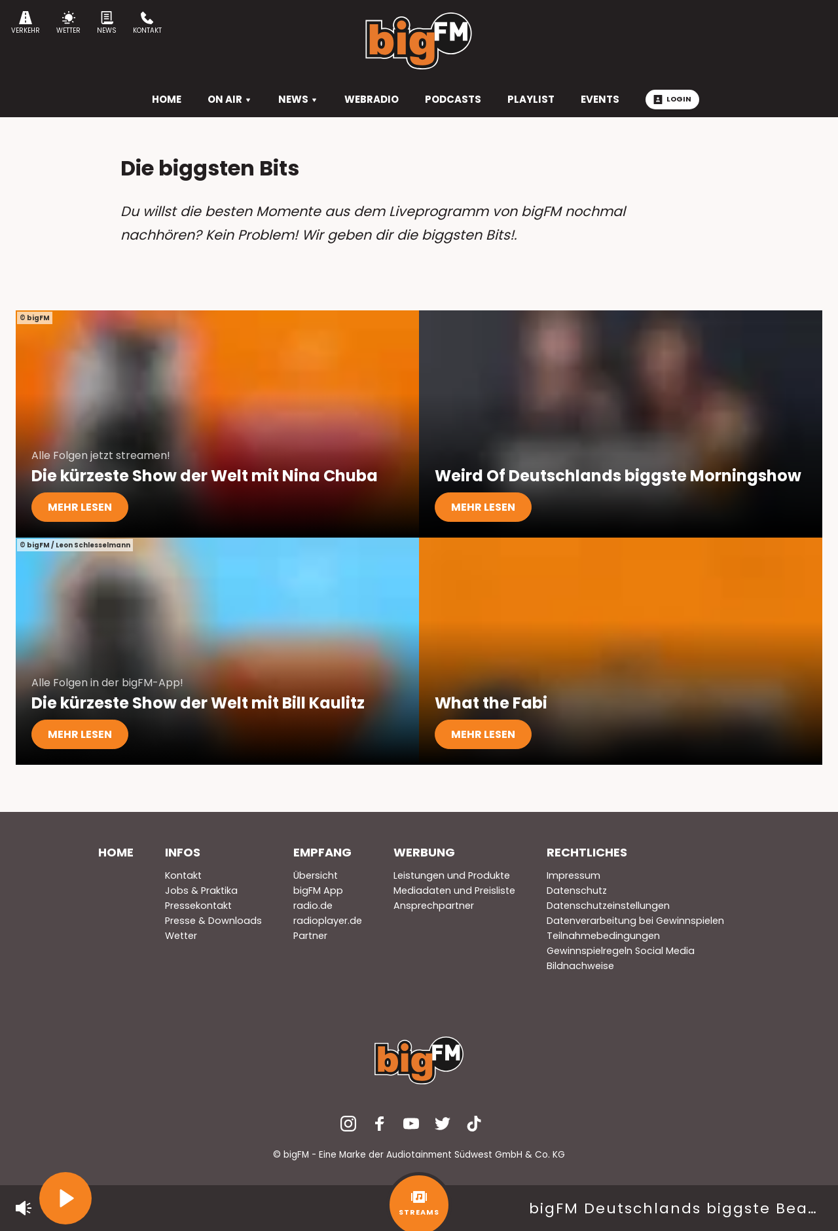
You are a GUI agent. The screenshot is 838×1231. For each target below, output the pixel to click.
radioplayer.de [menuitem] (327, 920)
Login (672, 99)
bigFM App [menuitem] (318, 890)
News (107, 23)
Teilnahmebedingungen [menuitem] (603, 935)
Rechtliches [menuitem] (587, 852)
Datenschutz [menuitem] (577, 890)
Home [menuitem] (116, 852)
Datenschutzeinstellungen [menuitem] (608, 905)
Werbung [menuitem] (424, 852)
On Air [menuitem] (230, 99)
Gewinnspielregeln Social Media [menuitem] (621, 950)
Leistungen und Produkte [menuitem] (451, 875)
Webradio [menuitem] (371, 99)
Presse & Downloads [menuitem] (213, 920)
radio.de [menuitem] (313, 905)
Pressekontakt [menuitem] (198, 905)
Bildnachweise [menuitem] (580, 965)
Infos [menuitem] (182, 852)
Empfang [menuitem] (322, 852)
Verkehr (25, 23)
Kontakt (147, 23)
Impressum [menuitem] (573, 875)
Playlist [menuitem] (531, 99)
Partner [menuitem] (310, 935)
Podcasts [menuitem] (453, 99)
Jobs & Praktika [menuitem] (201, 890)
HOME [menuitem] (166, 99)
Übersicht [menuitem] (315, 875)
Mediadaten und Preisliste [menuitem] (454, 890)
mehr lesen (80, 507)
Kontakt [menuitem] (183, 875)
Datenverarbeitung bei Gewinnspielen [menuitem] (635, 920)
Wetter (68, 23)
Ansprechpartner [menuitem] (433, 905)
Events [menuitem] (600, 99)
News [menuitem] (298, 99)
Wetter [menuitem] (181, 935)
